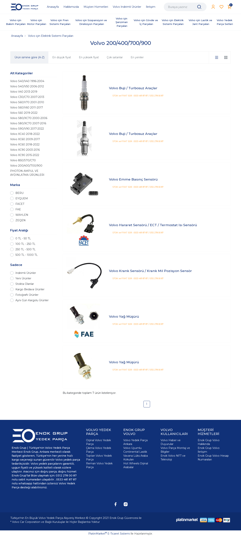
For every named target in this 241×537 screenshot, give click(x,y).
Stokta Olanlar (24, 284)
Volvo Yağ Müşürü (124, 316)
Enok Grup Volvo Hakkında (209, 442)
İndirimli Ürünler (25, 273)
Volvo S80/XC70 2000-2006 (28, 118)
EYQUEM (21, 198)
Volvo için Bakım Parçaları (16, 22)
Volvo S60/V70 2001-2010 (27, 102)
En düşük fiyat (61, 57)
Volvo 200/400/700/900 (26, 165)
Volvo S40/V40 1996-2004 (27, 81)
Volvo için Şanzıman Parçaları (122, 22)
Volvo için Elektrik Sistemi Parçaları (173, 22)
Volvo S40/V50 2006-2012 (27, 86)
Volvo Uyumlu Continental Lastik (135, 449)
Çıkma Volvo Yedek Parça (98, 449)
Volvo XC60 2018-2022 (25, 144)
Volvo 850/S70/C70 (23, 160)
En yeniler (137, 57)
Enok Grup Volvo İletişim (209, 449)
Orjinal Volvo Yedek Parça (98, 442)
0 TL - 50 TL (23, 238)
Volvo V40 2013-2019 (23, 91)
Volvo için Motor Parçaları (36, 22)
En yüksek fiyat (89, 57)
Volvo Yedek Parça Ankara (135, 442)
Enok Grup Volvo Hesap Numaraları (213, 457)
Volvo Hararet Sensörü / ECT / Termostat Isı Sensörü (153, 225)
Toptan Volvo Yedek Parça (99, 457)
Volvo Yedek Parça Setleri (225, 22)
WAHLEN (21, 215)
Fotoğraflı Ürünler (26, 295)
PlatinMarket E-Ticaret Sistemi (109, 533)
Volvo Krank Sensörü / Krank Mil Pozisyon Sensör (150, 271)
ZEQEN (20, 220)
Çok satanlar (115, 57)
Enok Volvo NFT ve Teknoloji (173, 457)
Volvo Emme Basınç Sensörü (133, 179)
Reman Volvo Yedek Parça (99, 465)
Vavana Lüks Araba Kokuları (135, 457)
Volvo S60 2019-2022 (23, 112)
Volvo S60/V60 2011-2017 (26, 107)
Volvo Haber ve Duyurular (171, 442)
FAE (18, 209)
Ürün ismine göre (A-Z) (29, 57)
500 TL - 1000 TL (26, 255)
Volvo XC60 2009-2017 (25, 139)
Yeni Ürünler (23, 278)
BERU (19, 193)
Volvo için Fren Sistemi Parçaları (60, 22)
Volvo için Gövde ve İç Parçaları (146, 22)
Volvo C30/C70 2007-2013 (27, 97)
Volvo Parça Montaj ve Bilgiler (175, 449)
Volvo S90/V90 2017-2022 (27, 128)
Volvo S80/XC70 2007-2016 (28, 123)
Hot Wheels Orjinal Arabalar (135, 465)
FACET (19, 204)
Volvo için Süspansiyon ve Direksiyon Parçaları (91, 22)
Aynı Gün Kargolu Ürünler (32, 300)
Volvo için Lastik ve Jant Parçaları (201, 22)
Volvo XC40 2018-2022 (25, 134)
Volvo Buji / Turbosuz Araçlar (133, 88)
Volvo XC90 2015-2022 (24, 155)
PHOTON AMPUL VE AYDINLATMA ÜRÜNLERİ (27, 173)
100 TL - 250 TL (25, 244)
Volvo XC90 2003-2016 (25, 149)
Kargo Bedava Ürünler (29, 289)
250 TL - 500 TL (25, 249)
